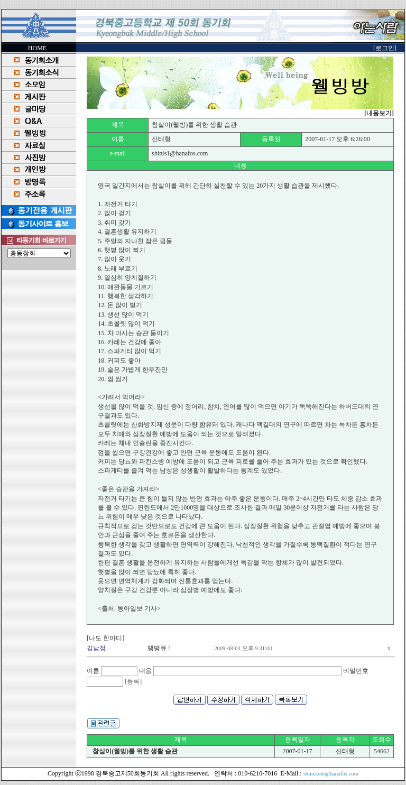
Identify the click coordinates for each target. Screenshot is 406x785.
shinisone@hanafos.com (330, 774)
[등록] (133, 681)
